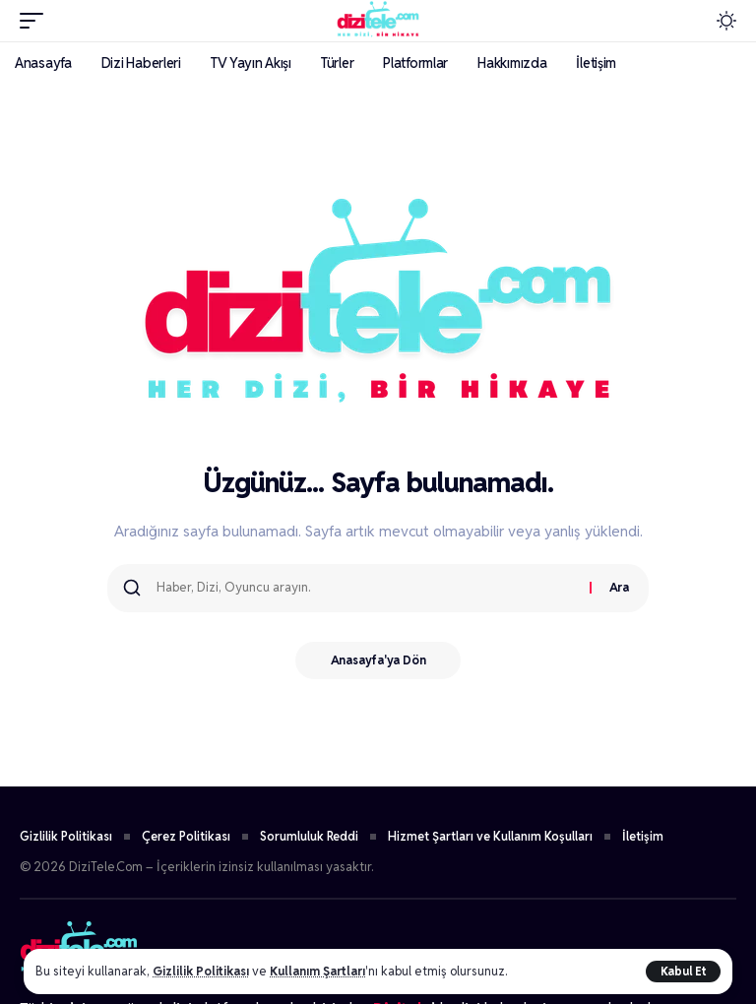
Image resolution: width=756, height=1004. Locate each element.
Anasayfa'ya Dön (378, 661)
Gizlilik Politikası (203, 971)
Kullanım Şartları (324, 971)
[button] (683, 971)
